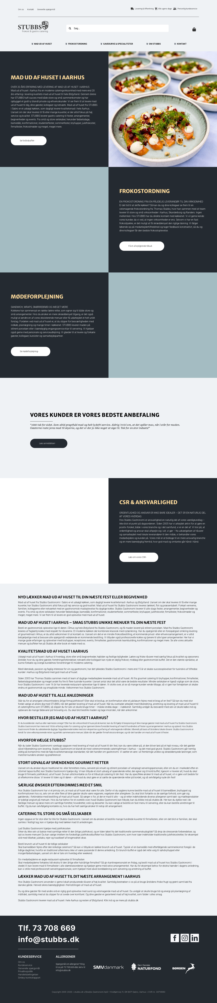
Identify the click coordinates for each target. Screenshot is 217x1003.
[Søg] (70, 28)
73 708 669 (54, 928)
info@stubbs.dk (48, 939)
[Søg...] (117, 28)
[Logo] (33, 22)
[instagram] (185, 938)
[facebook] (175, 938)
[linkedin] (194, 938)
